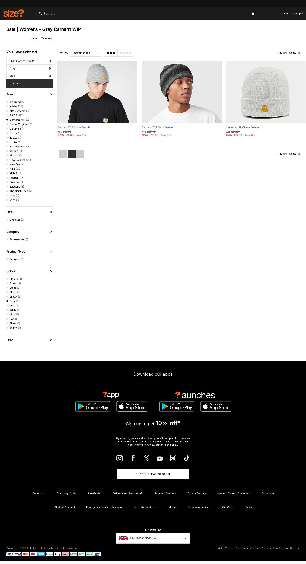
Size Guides (94, 493)
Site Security (281, 548)
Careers (266, 548)
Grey (30, 68)
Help (220, 548)
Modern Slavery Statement (234, 493)
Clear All (15, 83)
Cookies (255, 548)
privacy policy (168, 444)
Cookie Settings (197, 493)
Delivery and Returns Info (128, 493)
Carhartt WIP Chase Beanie (73, 127)
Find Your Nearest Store (153, 474)
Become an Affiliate (199, 507)
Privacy (295, 548)
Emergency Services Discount (104, 507)
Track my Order (66, 493)
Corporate (268, 493)
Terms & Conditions (145, 507)
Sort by (64, 52)
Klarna (172, 507)
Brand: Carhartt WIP (30, 60)
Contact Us (39, 493)
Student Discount (64, 507)
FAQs (249, 507)
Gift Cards (228, 507)
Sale (30, 75)
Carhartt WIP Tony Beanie (157, 127)
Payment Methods (165, 493)
